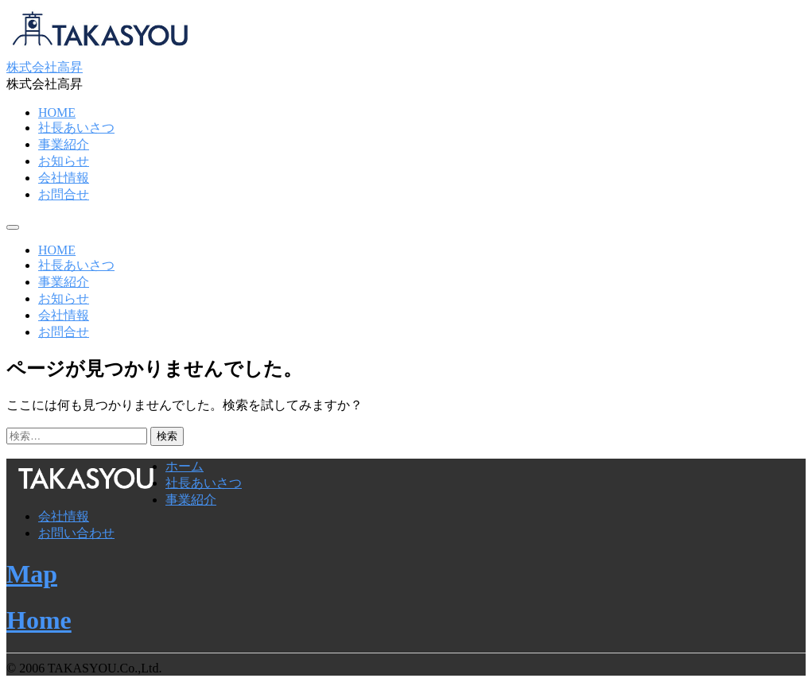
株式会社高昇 (44, 67)
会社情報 (63, 177)
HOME (57, 112)
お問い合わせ (76, 533)
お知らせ (63, 161)
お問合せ (63, 194)
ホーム (184, 466)
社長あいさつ (76, 127)
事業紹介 (63, 144)
